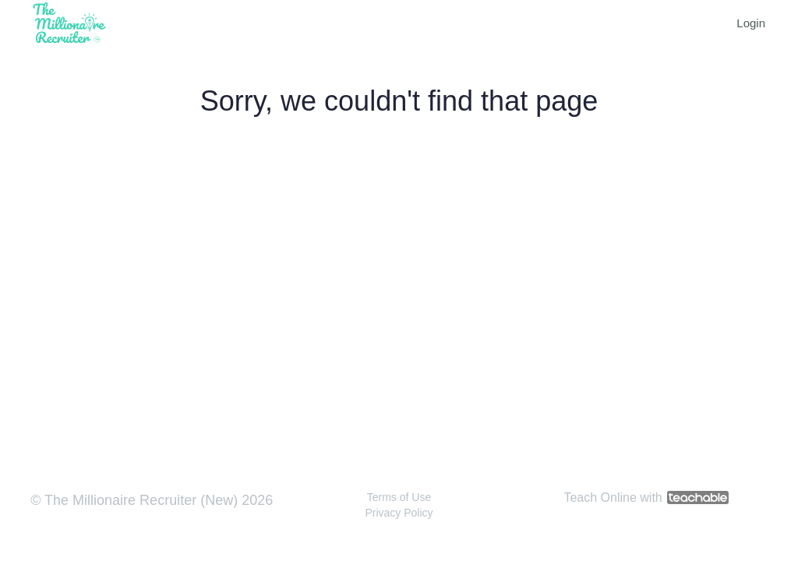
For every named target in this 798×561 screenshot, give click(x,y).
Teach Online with (646, 497)
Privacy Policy (399, 512)
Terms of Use (399, 497)
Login (750, 23)
